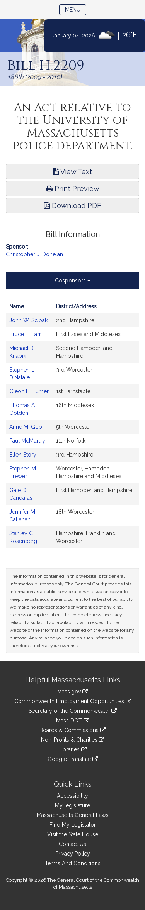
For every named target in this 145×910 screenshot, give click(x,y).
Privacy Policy (72, 854)
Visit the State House (72, 834)
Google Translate (73, 759)
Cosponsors (72, 280)
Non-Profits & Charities (72, 740)
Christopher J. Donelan (34, 254)
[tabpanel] (72, 423)
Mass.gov (72, 691)
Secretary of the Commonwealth (73, 711)
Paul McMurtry (27, 441)
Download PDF (72, 205)
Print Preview (72, 188)
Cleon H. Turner (29, 391)
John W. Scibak (28, 320)
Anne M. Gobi (26, 427)
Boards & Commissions (72, 730)
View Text (72, 171)
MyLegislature (72, 805)
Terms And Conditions (73, 863)
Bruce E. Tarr (25, 334)
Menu (75, 9)
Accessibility (72, 796)
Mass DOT (72, 720)
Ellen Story (22, 455)
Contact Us (72, 844)
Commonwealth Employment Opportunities (72, 701)
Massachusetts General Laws (73, 815)
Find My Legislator (72, 825)
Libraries (72, 749)
